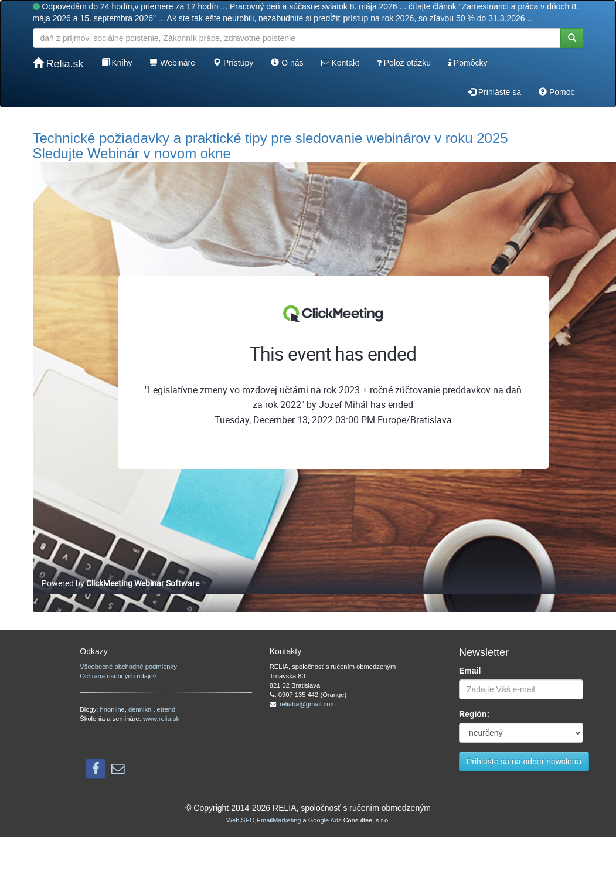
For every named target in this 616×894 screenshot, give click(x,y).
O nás (287, 62)
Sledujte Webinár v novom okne (132, 153)
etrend (166, 709)
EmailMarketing (279, 820)
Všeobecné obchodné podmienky (128, 666)
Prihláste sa (494, 92)
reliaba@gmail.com (308, 704)
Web (232, 820)
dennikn (140, 709)
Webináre (172, 62)
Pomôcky (467, 62)
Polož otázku (404, 62)
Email (470, 670)
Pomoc (556, 92)
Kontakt (340, 62)
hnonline (112, 709)
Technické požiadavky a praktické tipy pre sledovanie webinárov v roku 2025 (270, 138)
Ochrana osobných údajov (118, 675)
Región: (474, 714)
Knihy (116, 62)
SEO (247, 820)
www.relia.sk (161, 718)
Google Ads (325, 820)
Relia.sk (58, 63)
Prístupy (233, 62)
